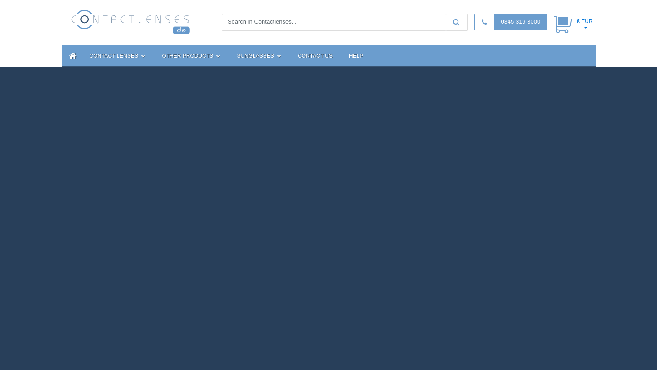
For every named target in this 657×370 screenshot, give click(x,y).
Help (356, 56)
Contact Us (315, 56)
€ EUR (584, 21)
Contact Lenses (118, 56)
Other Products (191, 56)
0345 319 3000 (520, 21)
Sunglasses (259, 56)
